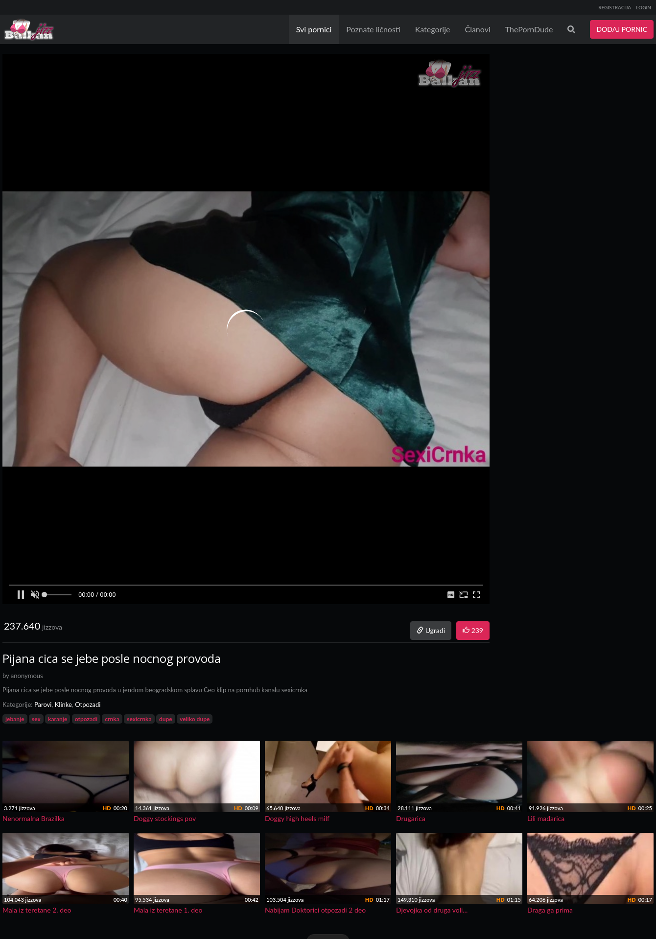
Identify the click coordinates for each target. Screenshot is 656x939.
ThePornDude (529, 29)
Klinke (63, 704)
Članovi (477, 29)
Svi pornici (314, 29)
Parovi (43, 704)
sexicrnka (139, 719)
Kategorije (432, 29)
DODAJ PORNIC (621, 29)
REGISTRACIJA (614, 7)
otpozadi (86, 719)
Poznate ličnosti (373, 29)
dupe (165, 719)
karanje (57, 719)
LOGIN (643, 7)
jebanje (14, 719)
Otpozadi (87, 704)
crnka (112, 719)
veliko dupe (195, 719)
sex (36, 719)
